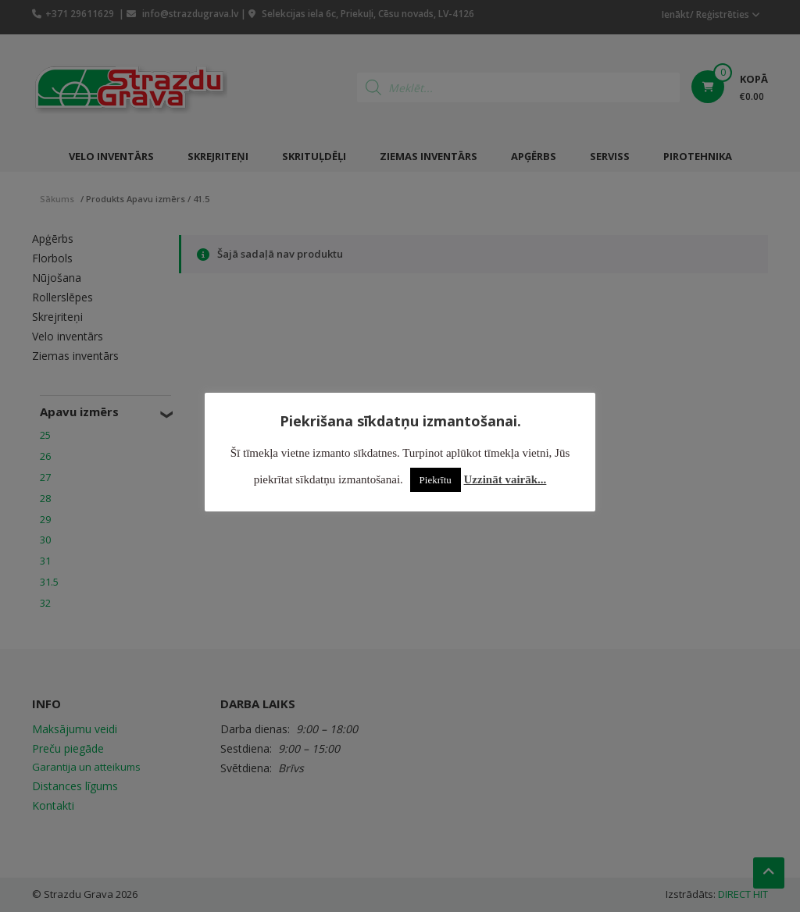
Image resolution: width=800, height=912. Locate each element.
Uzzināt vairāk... (505, 479)
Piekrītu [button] (436, 480)
